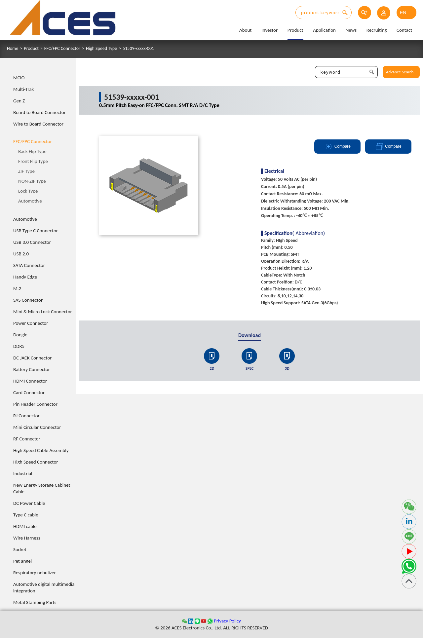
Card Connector (29, 392)
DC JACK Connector (32, 358)
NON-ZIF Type (32, 181)
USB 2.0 (21, 254)
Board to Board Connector (39, 112)
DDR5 (18, 346)
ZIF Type (26, 171)
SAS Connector (28, 300)
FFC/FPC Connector (62, 48)
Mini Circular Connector (37, 427)
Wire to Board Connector (38, 124)
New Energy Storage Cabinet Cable (41, 488)
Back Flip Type (32, 151)
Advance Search (399, 71)
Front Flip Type (33, 161)
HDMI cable (25, 526)
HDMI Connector (30, 381)
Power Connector (30, 323)
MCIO (19, 78)
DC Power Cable (29, 503)
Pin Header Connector (35, 404)
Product (295, 30)
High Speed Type (101, 48)
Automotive (30, 201)
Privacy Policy (227, 621)
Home (12, 48)
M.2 (17, 288)
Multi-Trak (23, 89)
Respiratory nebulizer (34, 573)
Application (324, 30)
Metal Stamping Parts (34, 602)
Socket (19, 549)
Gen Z (19, 101)
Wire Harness (26, 538)
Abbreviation (310, 233)
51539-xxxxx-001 (138, 48)
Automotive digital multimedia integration (43, 587)
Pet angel (22, 561)
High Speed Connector (35, 462)
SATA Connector (29, 265)
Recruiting (376, 30)
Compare (338, 146)
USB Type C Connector (35, 231)
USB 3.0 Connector (32, 242)
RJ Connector (26, 416)
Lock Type (28, 191)
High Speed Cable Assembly (40, 450)
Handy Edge (25, 277)
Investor (269, 30)
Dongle (20, 335)
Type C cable (25, 515)
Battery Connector (31, 369)
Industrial (22, 473)
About (245, 30)
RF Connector (26, 439)
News (351, 30)
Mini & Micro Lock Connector (42, 312)
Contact (404, 30)
